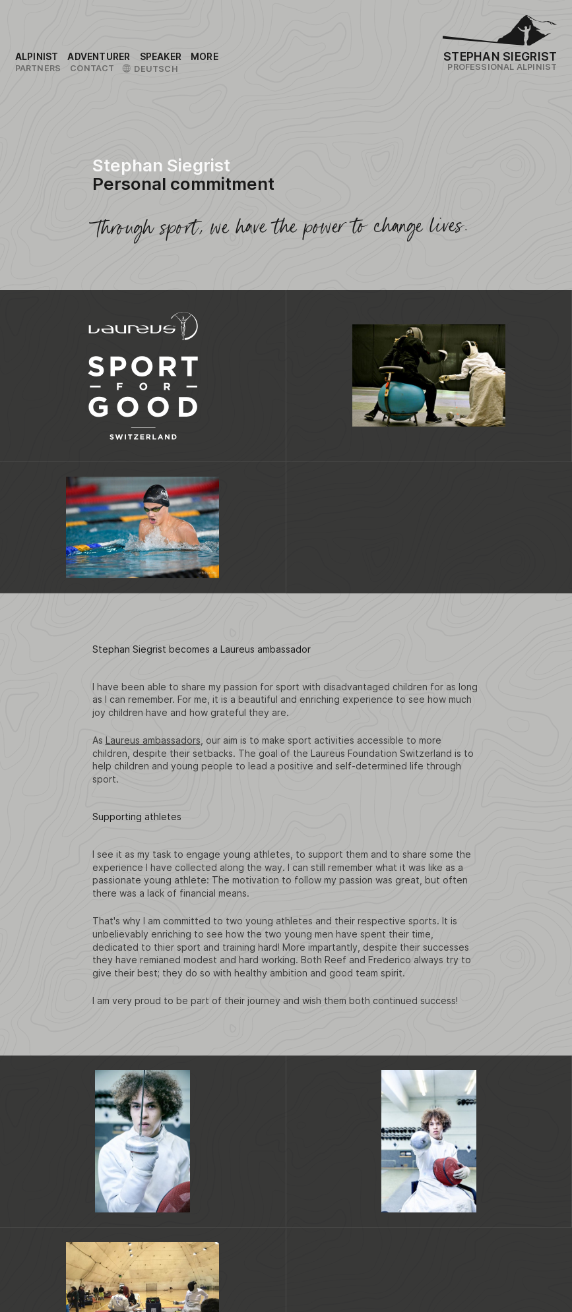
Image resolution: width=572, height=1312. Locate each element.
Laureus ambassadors (153, 740)
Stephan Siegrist (500, 56)
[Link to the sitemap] (204, 56)
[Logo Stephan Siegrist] (500, 33)
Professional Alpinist (502, 67)
